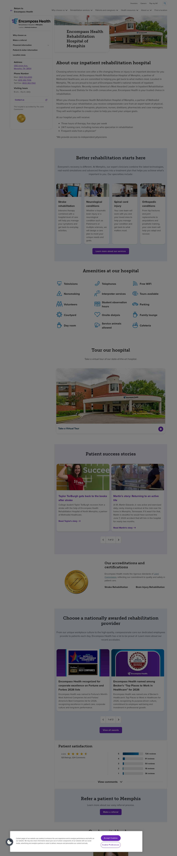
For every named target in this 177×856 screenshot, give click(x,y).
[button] (9, 842)
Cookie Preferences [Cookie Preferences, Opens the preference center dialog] (110, 844)
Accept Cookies (111, 838)
